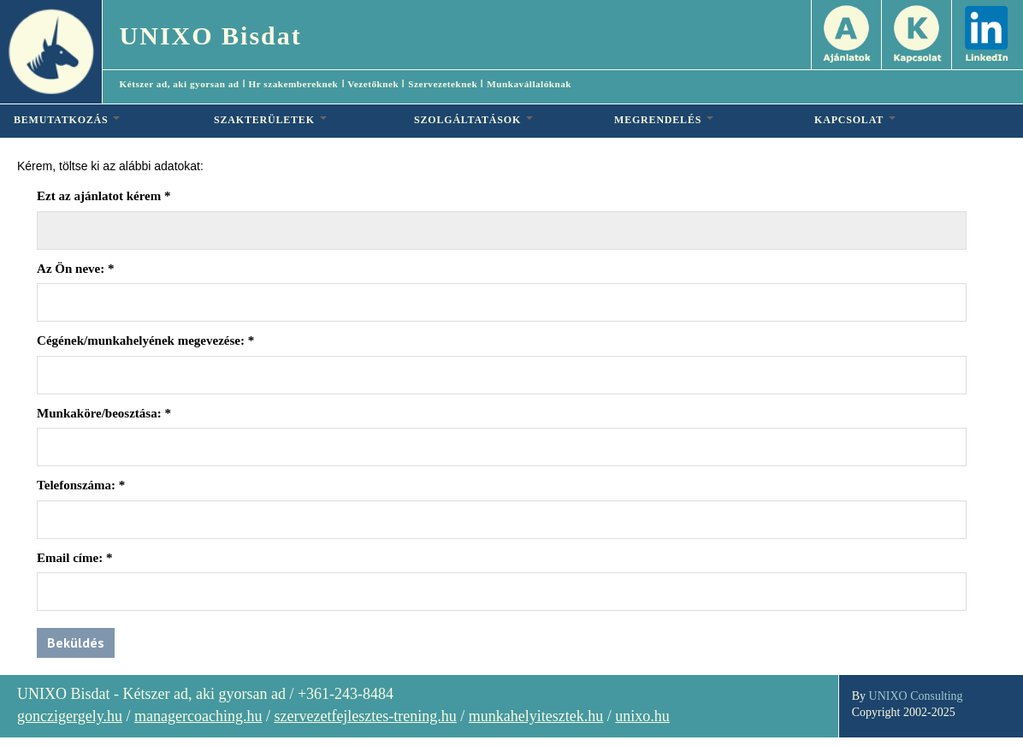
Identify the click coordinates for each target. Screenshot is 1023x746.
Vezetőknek (373, 84)
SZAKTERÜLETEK (270, 120)
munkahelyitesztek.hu (536, 716)
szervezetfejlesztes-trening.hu (365, 716)
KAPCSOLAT (855, 120)
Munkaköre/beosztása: (104, 413)
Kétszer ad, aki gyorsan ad (179, 84)
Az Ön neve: (75, 268)
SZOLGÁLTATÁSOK (473, 120)
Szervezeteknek (442, 84)
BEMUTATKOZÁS (67, 120)
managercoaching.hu (198, 716)
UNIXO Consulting (916, 696)
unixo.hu (642, 716)
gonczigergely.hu (69, 716)
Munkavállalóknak (529, 84)
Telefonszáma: (81, 485)
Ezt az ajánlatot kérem (103, 196)
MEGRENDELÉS (663, 120)
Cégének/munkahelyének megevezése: (145, 340)
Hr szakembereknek (294, 84)
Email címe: (74, 558)
